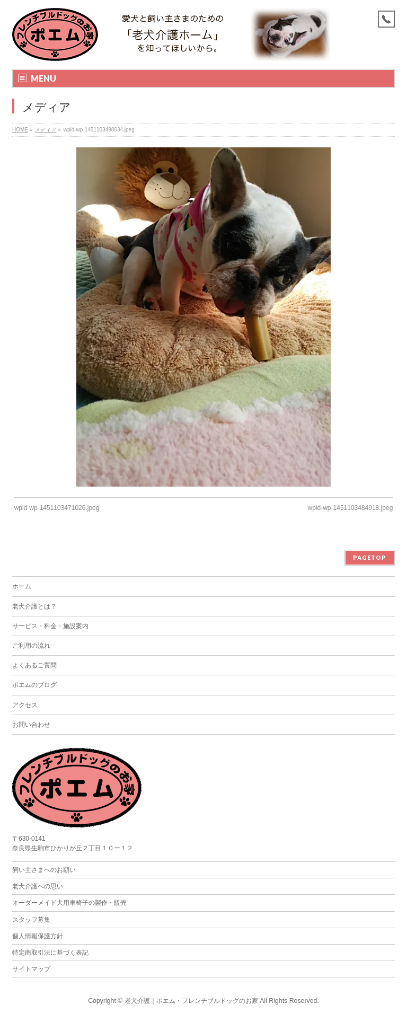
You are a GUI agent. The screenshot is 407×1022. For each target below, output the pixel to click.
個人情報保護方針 (37, 936)
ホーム (21, 586)
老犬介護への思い (37, 886)
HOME (20, 130)
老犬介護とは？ (34, 606)
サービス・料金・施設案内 (50, 626)
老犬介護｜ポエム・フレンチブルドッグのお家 (191, 1001)
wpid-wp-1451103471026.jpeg (57, 508)
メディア (45, 130)
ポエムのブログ (34, 685)
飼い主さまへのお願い (44, 870)
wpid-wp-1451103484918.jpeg (350, 508)
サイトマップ (31, 969)
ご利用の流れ (31, 645)
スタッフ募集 (31, 919)
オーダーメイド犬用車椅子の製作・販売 (69, 902)
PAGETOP (369, 557)
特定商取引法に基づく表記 (50, 952)
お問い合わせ (31, 724)
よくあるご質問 (34, 665)
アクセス (25, 705)
